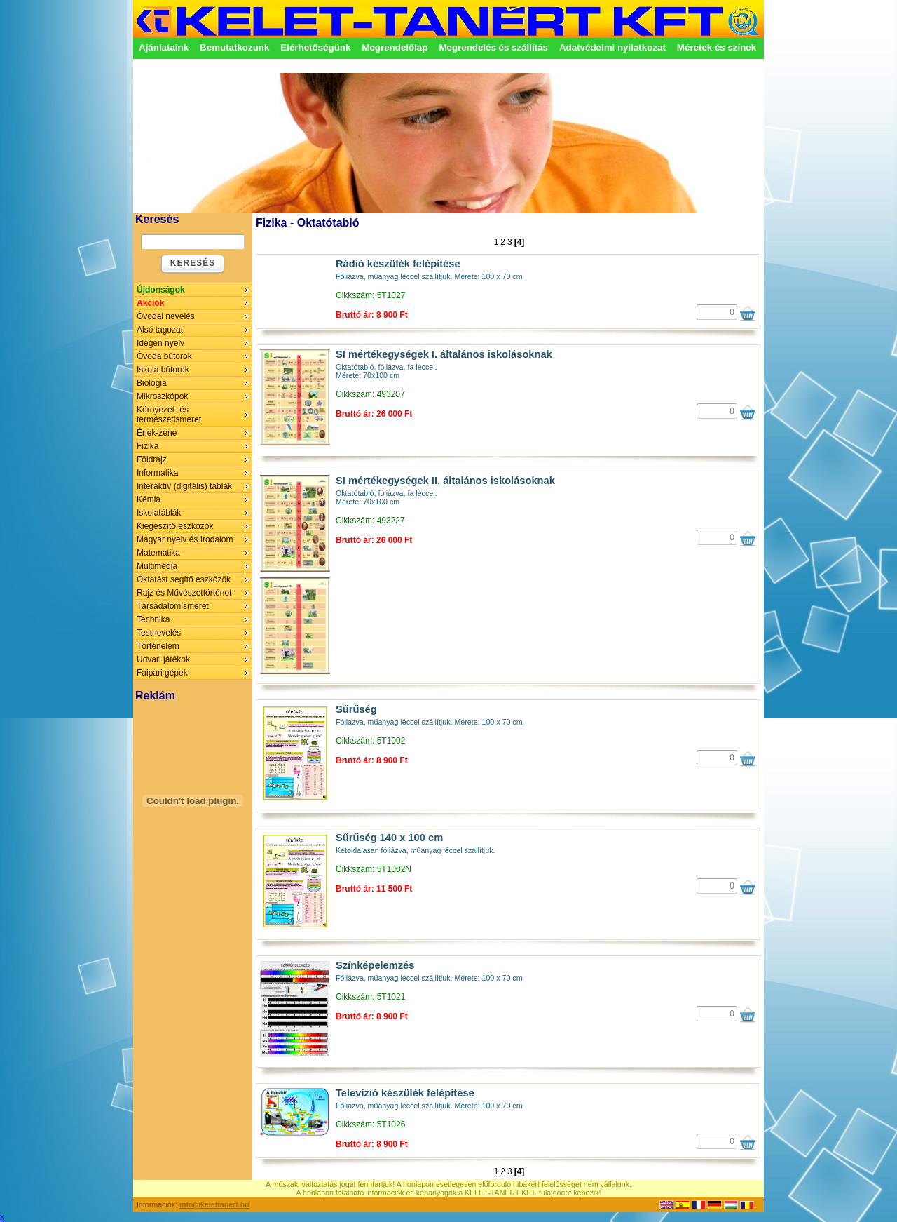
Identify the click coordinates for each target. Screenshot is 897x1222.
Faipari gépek (162, 673)
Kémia (148, 499)
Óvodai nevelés (166, 316)
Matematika (158, 553)
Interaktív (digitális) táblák (184, 486)
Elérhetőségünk (315, 47)
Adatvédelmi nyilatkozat (612, 47)
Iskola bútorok (163, 370)
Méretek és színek (716, 47)
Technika (153, 619)
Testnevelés (159, 633)
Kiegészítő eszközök (175, 526)
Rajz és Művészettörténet (184, 593)
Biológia (152, 383)
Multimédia (157, 566)
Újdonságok (161, 290)
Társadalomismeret (173, 606)
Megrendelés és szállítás (493, 47)
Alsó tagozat (160, 330)
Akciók (150, 303)
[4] (519, 242)
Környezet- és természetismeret (169, 414)
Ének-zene (157, 433)
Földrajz (152, 459)
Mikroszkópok (162, 396)
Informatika (157, 473)
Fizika (147, 446)
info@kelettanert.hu (214, 1204)
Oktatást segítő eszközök (184, 579)
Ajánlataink (164, 47)
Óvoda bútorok (164, 356)
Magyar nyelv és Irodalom (185, 539)
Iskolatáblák (159, 513)
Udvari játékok (163, 659)
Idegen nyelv (160, 343)
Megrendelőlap (394, 47)
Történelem (158, 646)
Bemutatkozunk (234, 47)
